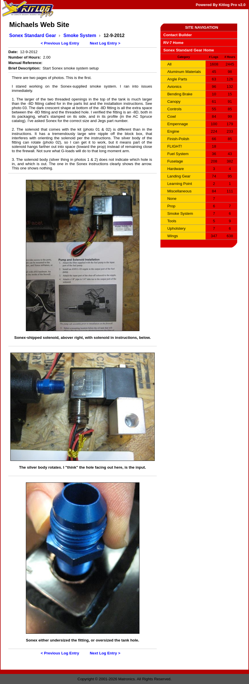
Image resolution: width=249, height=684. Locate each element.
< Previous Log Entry (60, 43)
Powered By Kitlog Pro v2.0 (221, 5)
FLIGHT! (174, 146)
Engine (173, 131)
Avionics (174, 86)
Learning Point (179, 183)
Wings (172, 236)
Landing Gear (179, 176)
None (172, 198)
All (169, 64)
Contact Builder (177, 35)
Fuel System (178, 154)
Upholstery (176, 228)
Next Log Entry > (105, 43)
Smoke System (80, 35)
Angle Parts (177, 79)
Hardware (175, 169)
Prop (171, 206)
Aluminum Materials (184, 71)
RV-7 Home (173, 42)
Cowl (171, 116)
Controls (174, 109)
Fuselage (175, 161)
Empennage (177, 124)
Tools (171, 221)
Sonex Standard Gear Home (188, 50)
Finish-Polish (178, 139)
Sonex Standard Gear (32, 35)
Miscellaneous (179, 191)
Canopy (174, 101)
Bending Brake (179, 94)
